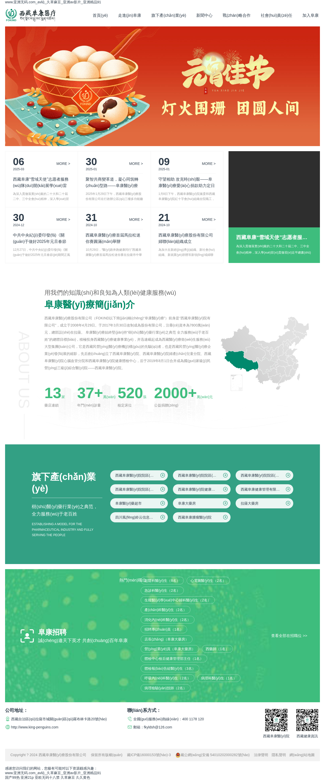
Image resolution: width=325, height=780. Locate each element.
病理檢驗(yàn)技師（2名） (165, 688)
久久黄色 (83, 777)
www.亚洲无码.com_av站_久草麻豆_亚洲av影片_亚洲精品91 (53, 2)
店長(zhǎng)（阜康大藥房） (166, 639)
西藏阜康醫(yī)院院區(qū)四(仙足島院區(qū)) (141, 489)
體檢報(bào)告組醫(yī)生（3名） (170, 668)
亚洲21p (27, 777)
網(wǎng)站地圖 (302, 755)
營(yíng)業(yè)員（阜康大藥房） (169, 649)
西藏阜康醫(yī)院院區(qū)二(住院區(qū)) (204, 475)
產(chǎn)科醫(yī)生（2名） (165, 610)
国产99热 (12, 777)
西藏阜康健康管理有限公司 (266, 489)
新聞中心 (204, 15)
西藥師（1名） (217, 649)
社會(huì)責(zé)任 (276, 15)
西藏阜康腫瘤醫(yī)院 (203, 517)
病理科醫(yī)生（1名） (219, 678)
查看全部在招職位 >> (289, 635)
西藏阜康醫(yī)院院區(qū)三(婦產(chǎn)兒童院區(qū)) (267, 475)
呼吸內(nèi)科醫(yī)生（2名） (167, 678)
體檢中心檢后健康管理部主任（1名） (173, 659)
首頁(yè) (100, 15)
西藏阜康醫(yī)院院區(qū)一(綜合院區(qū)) (141, 475)
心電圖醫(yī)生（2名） (208, 581)
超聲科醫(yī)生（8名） (162, 581)
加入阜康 (310, 15)
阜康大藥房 (203, 503)
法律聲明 (261, 755)
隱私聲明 (279, 755)
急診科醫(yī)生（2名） (162, 590)
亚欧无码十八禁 (47, 777)
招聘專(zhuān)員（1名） (163, 629)
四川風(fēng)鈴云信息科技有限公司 (141, 517)
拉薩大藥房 (266, 503)
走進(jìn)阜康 (129, 15)
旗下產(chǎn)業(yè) (168, 15)
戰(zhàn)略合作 (236, 15)
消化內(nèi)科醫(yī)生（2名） (167, 620)
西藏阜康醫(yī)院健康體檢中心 (203, 489)
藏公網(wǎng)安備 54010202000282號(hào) (212, 755)
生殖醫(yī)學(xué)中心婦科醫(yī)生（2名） (177, 600)
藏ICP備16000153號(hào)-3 (149, 755)
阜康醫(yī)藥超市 (140, 503)
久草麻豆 (68, 777)
